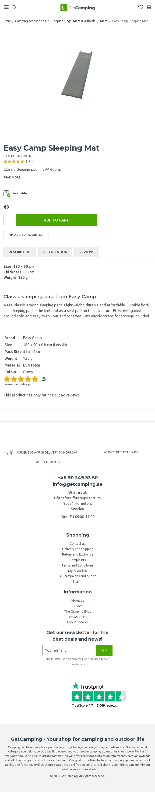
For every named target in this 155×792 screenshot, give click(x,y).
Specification (55, 252)
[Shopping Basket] (148, 7)
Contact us (77, 543)
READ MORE (12, 177)
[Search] (15, 7)
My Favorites (77, 571)
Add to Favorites (26, 234)
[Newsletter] (104, 650)
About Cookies (78, 622)
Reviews (86, 252)
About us (77, 600)
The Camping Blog (77, 611)
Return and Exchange (77, 554)
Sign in (77, 581)
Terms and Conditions (77, 565)
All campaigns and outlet (78, 576)
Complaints (77, 560)
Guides (77, 606)
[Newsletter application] (69, 650)
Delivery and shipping (77, 549)
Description (19, 252)
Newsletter (77, 617)
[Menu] (6, 7)
